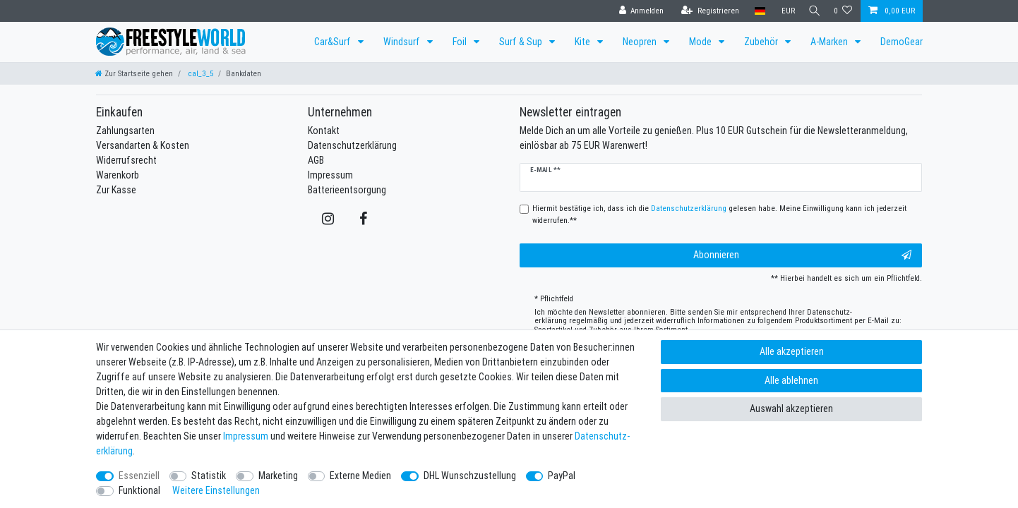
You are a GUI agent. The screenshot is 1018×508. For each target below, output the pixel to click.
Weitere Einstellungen (216, 490)
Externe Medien (360, 475)
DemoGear (901, 41)
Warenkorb (117, 175)
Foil (461, 41)
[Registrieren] (705, 11)
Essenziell (139, 475)
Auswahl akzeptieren (791, 408)
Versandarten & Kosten (142, 145)
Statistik (208, 475)
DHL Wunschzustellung (470, 475)
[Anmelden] (636, 11)
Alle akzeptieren (792, 351)
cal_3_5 (199, 73)
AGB (316, 160)
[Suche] (812, 11)
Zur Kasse (116, 189)
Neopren (641, 41)
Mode (701, 41)
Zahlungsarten (125, 130)
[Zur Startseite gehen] (134, 73)
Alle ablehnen (791, 380)
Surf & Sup (521, 41)
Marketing (278, 475)
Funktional (139, 490)
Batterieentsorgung (347, 189)
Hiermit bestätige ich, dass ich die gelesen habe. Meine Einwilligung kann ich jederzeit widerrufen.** (719, 214)
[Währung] (782, 11)
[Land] (755, 11)
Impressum (330, 175)
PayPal (561, 475)
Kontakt (324, 130)
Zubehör (762, 41)
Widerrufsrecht (126, 160)
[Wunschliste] (843, 11)
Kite (583, 41)
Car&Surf (333, 41)
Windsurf (402, 41)
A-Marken (830, 41)
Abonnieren (802, 255)
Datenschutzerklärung (352, 145)
